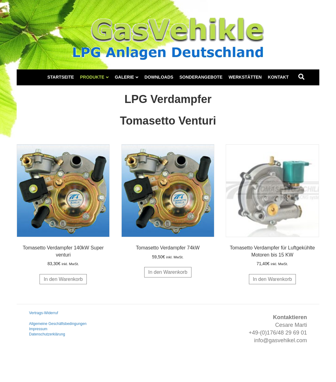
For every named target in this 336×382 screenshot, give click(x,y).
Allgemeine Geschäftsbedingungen (57, 324)
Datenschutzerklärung (47, 334)
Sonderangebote (200, 77)
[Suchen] (301, 76)
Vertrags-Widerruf (43, 313)
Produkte (92, 77)
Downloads (159, 77)
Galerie (124, 77)
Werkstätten (245, 77)
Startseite (60, 77)
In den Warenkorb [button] (63, 279)
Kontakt (278, 77)
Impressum (38, 329)
